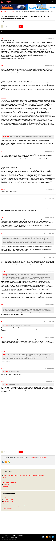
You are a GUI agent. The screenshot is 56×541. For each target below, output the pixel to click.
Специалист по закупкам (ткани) (10, 497)
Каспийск (5, 480)
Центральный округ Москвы (9, 482)
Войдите (34, 457)
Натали (4, 354)
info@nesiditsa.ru (13, 537)
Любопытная (6, 136)
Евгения (5, 274)
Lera (4, 237)
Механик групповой (7, 508)
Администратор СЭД (8, 499)
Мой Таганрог (6, 477)
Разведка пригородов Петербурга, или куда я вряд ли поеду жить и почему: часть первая (23, 475)
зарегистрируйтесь (42, 457)
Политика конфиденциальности (9, 539)
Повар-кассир (6, 503)
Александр (5, 325)
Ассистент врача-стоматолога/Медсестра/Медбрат (14, 505)
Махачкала (5, 486)
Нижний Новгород (7, 484)
